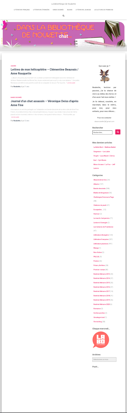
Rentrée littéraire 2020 (102, 304)
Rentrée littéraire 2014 (102, 278)
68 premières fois (100, 180)
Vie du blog (98, 322)
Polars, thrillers (99, 265)
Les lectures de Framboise (103, 10)
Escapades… (98, 209)
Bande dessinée (58, 10)
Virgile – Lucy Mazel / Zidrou (104, 156)
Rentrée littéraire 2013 (102, 274)
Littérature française (22, 10)
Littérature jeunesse (83, 10)
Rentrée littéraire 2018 (102, 296)
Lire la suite (71, 83)
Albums (69, 10)
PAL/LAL (96, 257)
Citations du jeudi (100, 205)
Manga (96, 248)
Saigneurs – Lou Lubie (102, 151)
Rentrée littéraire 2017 (102, 291)
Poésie (96, 261)
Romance (97, 308)
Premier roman (99, 270)
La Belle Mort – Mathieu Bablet (105, 147)
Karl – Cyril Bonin (100, 160)
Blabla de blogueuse (101, 193)
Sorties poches (99, 313)
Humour (97, 214)
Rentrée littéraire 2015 (102, 283)
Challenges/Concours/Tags (104, 197)
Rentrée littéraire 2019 (102, 300)
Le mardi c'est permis (101, 218)
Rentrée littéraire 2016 (102, 287)
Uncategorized (99, 317)
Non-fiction (98, 252)
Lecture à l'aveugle (100, 223)
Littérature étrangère (41, 10)
